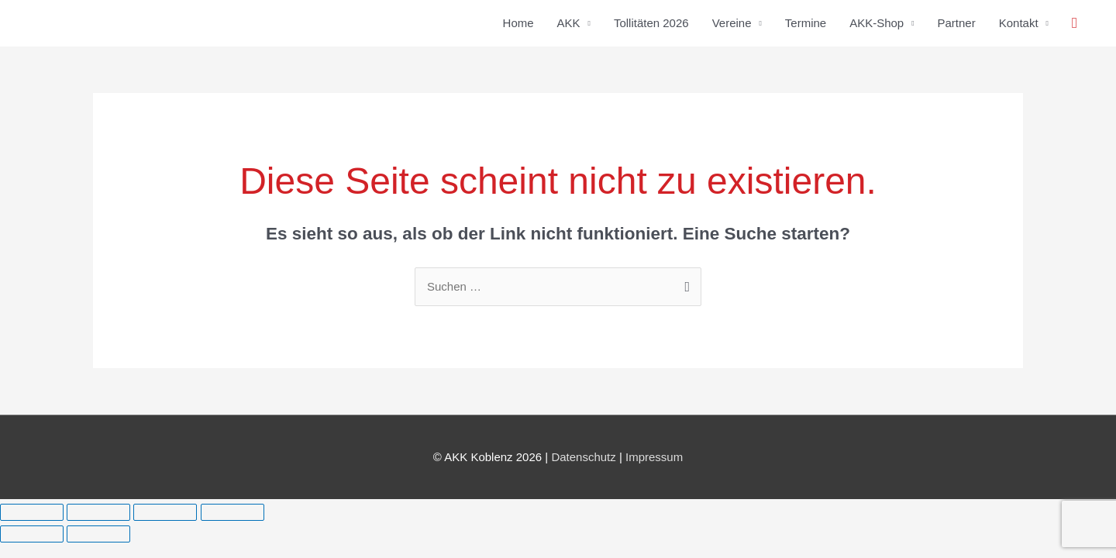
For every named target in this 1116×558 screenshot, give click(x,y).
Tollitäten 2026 (651, 22)
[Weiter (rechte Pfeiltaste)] (98, 533)
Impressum (654, 456)
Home (518, 22)
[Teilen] (165, 512)
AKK (568, 22)
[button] (1074, 23)
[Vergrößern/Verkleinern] (32, 512)
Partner (957, 22)
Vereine (732, 22)
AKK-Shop (876, 22)
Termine (805, 22)
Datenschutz (583, 456)
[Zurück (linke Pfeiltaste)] (32, 533)
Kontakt (1018, 22)
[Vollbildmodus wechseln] (98, 512)
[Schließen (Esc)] (232, 512)
